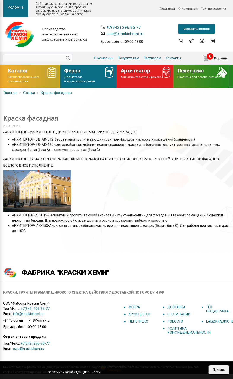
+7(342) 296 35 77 (120, 27)
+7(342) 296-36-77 (35, 343)
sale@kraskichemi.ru (121, 33)
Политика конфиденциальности (189, 330)
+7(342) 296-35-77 (35, 309)
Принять (219, 369)
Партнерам (152, 58)
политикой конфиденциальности (74, 372)
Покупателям (128, 58)
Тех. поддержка (213, 8)
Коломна (16, 7)
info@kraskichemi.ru (28, 314)
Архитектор (139, 314)
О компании (188, 8)
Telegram (13, 320)
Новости (175, 321)
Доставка (167, 8)
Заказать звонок (196, 28)
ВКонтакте (38, 320)
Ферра (134, 307)
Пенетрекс (138, 321)
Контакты (173, 58)
